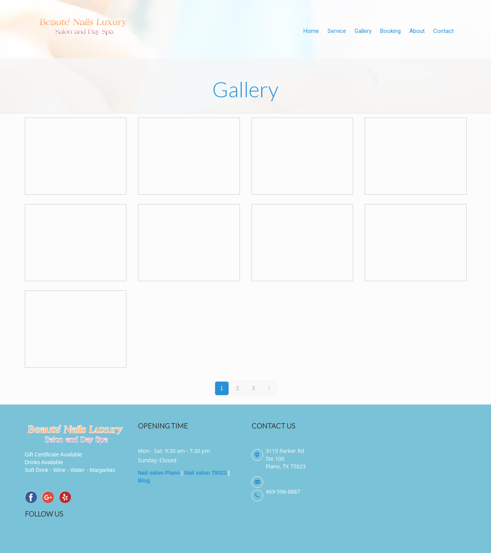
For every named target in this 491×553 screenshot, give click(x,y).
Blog (144, 480)
